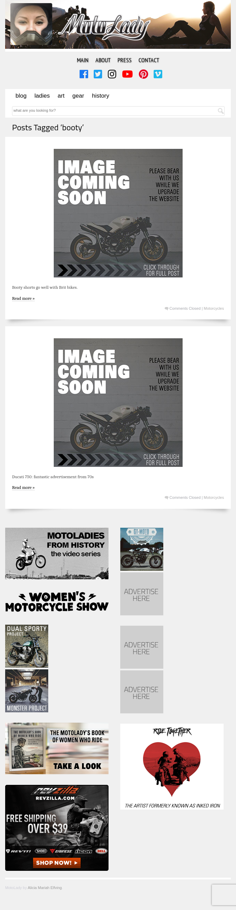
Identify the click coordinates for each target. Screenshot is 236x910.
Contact (148, 60)
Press (124, 60)
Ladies (42, 95)
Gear (78, 95)
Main (83, 60)
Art (61, 95)
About (103, 60)
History (100, 95)
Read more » (23, 298)
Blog (21, 95)
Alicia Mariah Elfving (45, 888)
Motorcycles (214, 308)
